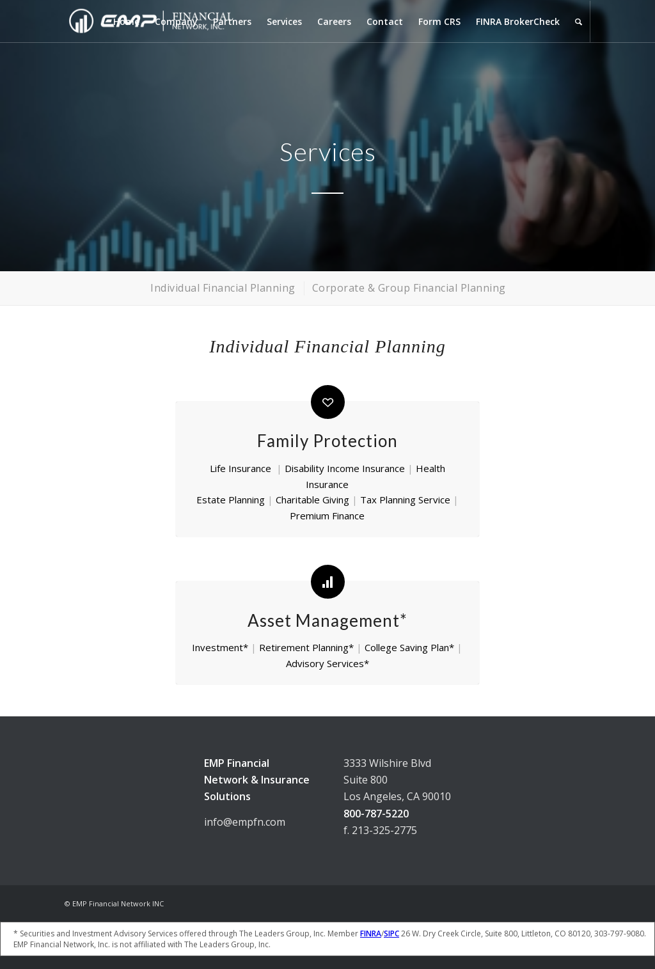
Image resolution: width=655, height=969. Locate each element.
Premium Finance (327, 515)
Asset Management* (327, 620)
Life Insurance (240, 468)
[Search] (578, 21)
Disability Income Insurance (345, 468)
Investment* (220, 647)
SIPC (391, 933)
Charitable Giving (312, 499)
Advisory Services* (327, 663)
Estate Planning (230, 499)
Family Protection (327, 440)
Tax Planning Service (405, 499)
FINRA (370, 933)
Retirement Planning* (306, 647)
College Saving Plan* (409, 647)
